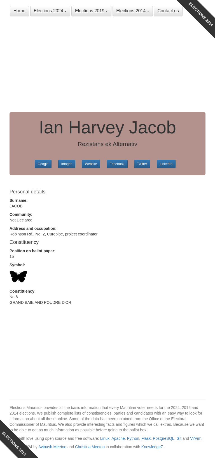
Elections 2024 (50, 10)
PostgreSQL (163, 438)
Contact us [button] (168, 10)
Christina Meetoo (90, 447)
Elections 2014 (132, 10)
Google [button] (43, 164)
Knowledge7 (152, 447)
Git (178, 438)
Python (133, 438)
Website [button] (91, 164)
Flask (146, 438)
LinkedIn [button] (166, 164)
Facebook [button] (117, 164)
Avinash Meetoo (52, 447)
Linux (104, 438)
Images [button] (66, 164)
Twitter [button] (142, 164)
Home (19, 10)
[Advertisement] (107, 64)
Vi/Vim (195, 438)
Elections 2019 (91, 10)
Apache (118, 438)
